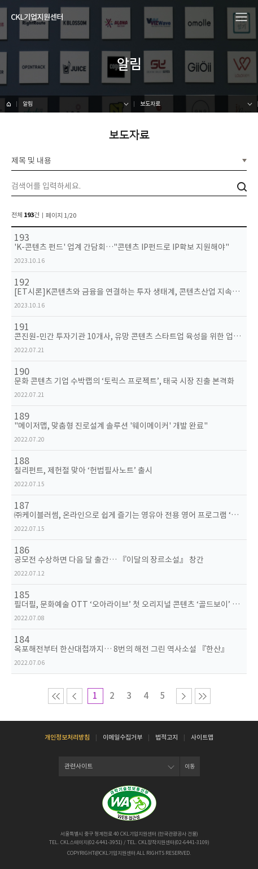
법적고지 (166, 737)
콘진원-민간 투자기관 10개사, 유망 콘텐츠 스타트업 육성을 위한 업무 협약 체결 (129, 336)
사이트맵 (202, 737)
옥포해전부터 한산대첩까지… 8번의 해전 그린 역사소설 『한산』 (121, 649)
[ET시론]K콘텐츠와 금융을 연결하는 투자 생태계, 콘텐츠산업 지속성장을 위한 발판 (129, 292)
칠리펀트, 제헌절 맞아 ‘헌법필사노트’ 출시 (83, 470)
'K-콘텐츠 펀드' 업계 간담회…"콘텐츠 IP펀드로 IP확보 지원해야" (121, 247)
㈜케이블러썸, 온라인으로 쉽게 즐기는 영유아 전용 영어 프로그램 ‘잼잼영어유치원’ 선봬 (129, 515)
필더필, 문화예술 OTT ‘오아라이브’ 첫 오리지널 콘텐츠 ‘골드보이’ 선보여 (129, 604)
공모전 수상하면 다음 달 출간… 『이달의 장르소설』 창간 (109, 560)
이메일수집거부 (122, 737)
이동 (190, 766)
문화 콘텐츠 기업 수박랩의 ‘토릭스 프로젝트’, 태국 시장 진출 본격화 (124, 381)
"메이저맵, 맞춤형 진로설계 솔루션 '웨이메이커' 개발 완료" (111, 426)
